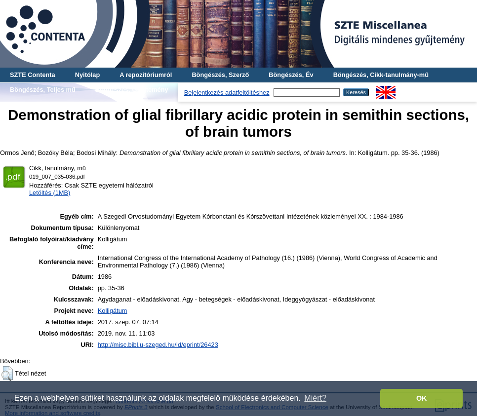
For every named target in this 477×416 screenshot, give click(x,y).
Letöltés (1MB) (49, 192)
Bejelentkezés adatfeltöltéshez (227, 92)
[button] (7, 373)
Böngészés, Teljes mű (43, 89)
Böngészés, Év (291, 74)
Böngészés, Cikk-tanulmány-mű (381, 74)
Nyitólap (87, 74)
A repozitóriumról (145, 74)
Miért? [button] (315, 398)
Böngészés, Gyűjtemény (131, 89)
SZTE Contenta (32, 74)
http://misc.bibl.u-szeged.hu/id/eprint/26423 (158, 344)
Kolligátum (112, 310)
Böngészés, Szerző (220, 74)
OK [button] (421, 398)
